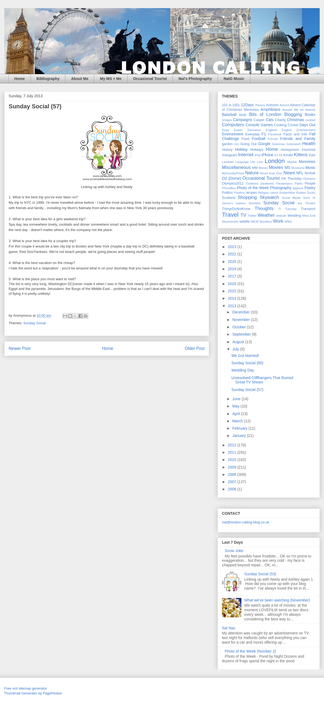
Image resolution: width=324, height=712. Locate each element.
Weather (266, 215)
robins (274, 192)
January (239, 435)
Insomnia (308, 150)
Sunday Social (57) (247, 389)
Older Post (195, 348)
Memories (307, 161)
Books (310, 114)
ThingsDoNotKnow (236, 209)
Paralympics (284, 183)
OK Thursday (291, 178)
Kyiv (312, 155)
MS (287, 167)
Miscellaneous (236, 167)
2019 (232, 269)
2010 (232, 459)
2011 (232, 452)
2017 (232, 276)
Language (242, 161)
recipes (251, 193)
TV (243, 215)
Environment (232, 134)
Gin (236, 144)
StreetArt (255, 203)
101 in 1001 (231, 105)
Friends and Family (297, 138)
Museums (298, 167)
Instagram (229, 155)
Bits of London (265, 114)
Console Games (259, 125)
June (236, 399)
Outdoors (252, 183)
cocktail (310, 120)
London (275, 161)
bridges (227, 120)
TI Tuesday (287, 208)
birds (243, 115)
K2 (276, 155)
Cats (270, 120)
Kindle (288, 155)
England (271, 130)
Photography (280, 188)
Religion (263, 192)
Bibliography (48, 78)
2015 (232, 291)
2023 (232, 247)
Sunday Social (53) (260, 574)
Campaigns (242, 120)
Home (19, 78)
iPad (258, 155)
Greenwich (293, 144)
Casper (259, 120)
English (287, 130)
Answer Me (290, 109)
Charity (280, 120)
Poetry (310, 188)
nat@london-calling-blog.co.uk (245, 522)
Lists (260, 161)
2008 (232, 474)
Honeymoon (290, 150)
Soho (306, 197)
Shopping (247, 197)
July (236, 349)
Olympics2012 (233, 183)
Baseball (229, 114)
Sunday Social (34, 323)
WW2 (288, 221)
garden (227, 144)
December (241, 312)
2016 (232, 284)
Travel (230, 214)
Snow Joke (234, 551)
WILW (255, 221)
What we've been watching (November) (277, 600)
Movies (276, 167)
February (240, 428)
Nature (252, 172)
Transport (308, 209)
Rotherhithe (287, 192)
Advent (284, 105)
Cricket (293, 125)
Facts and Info (295, 134)
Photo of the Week (253, 188)
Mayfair (292, 161)
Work (278, 221)
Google (264, 144)
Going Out (248, 144)
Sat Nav (228, 628)
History (227, 150)
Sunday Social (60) (247, 363)
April (236, 414)
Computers (233, 124)
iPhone (268, 155)
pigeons (298, 188)
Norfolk (310, 173)
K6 (281, 155)
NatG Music (234, 78)
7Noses (260, 105)
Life (252, 161)
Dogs (225, 130)
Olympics (309, 178)
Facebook (274, 134)
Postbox (239, 192)
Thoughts (264, 208)
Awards (310, 109)
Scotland (228, 198)
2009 (232, 467)
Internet (246, 154)
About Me (79, 78)
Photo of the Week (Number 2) (250, 651)
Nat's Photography (195, 78)
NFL (299, 173)
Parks (299, 183)
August (238, 342)
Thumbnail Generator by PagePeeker (33, 693)
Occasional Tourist (150, 78)
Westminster (230, 221)
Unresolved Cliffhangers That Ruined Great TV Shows (262, 380)
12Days (247, 105)
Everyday (252, 134)
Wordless (265, 221)
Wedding (294, 216)
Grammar (278, 144)
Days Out (307, 125)
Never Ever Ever (271, 173)
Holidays (256, 150)
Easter (238, 130)
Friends (273, 139)
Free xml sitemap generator (25, 688)
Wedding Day (242, 370)
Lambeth (228, 161)
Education (254, 130)
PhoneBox (229, 188)
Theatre (310, 203)
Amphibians (270, 109)
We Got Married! (245, 355)
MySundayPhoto (233, 173)
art (301, 109)
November (241, 319)
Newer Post (20, 348)
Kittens (301, 154)
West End (308, 215)
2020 (232, 261)
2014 (232, 298)
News (289, 172)
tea (300, 203)
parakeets (267, 183)
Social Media (291, 197)
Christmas (295, 120)
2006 (232, 489)
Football (258, 138)
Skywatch (269, 197)
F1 (264, 134)
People (310, 183)
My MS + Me (111, 78)
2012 (232, 445)
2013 (232, 306)
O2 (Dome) (231, 178)
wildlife (244, 221)
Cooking (280, 125)
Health (309, 143)
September (242, 334)
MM (255, 168)
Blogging (293, 114)
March (238, 421)
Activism (272, 105)
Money (263, 167)
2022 (232, 254)
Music (310, 167)
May (236, 406)
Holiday (241, 149)
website (281, 215)
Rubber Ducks (305, 192)
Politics (227, 193)
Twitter (252, 215)
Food (245, 139)
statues (241, 203)
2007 (232, 482)
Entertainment (305, 130)
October (239, 327)
